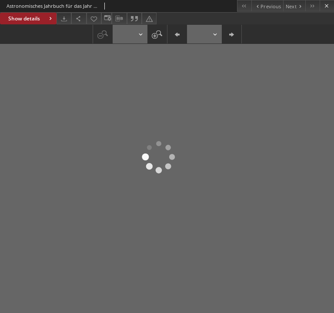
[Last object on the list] (312, 6)
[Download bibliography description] (119, 19)
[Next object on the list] (294, 6)
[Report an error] (149, 18)
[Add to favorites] (94, 18)
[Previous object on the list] (267, 6)
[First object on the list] (244, 6)
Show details (31, 18)
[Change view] (106, 18)
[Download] (64, 18)
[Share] (78, 18)
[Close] (327, 6)
